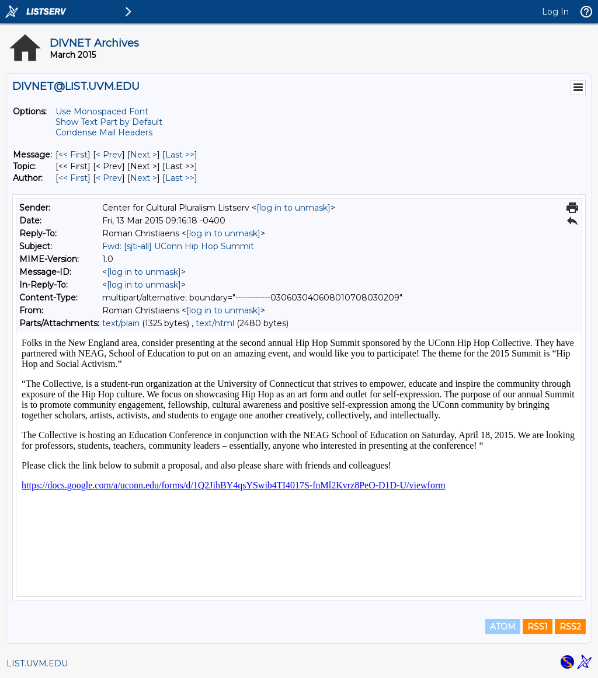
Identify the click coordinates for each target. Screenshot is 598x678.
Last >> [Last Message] (179, 154)
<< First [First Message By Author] (73, 178)
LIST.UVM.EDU (37, 663)
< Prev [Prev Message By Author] (109, 178)
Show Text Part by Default (108, 122)
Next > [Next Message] (143, 154)
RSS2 (570, 626)
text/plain (121, 323)
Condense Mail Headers (103, 132)
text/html (215, 323)
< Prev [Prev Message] (109, 154)
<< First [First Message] (73, 154)
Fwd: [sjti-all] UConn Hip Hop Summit (178, 246)
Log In (555, 11)
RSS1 (537, 626)
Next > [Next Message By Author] (143, 178)
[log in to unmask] (293, 207)
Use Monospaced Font (101, 111)
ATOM (503, 626)
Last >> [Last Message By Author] (179, 178)
